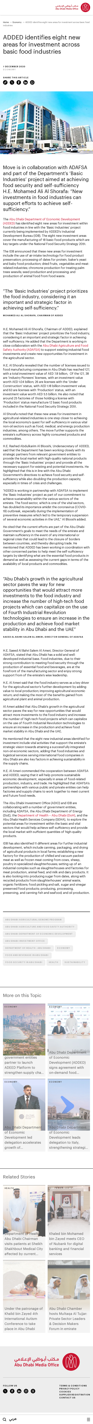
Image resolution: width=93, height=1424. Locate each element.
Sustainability (74, 962)
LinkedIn (25, 82)
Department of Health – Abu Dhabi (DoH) (46, 815)
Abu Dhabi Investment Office (25, 941)
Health (53, 962)
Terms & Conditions (73, 1385)
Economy (17, 22)
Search (4, 1419)
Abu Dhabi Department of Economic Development (39, 934)
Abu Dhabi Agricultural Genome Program (33, 919)
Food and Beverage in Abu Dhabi (27, 955)
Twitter (12, 82)
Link (5, 82)
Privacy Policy (69, 1388)
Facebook (18, 82)
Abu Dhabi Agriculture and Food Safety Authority (39, 926)
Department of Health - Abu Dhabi (28, 948)
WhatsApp (32, 82)
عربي (13, 1419)
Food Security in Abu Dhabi (23, 962)
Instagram (26, 1391)
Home (6, 22)
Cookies (65, 1391)
